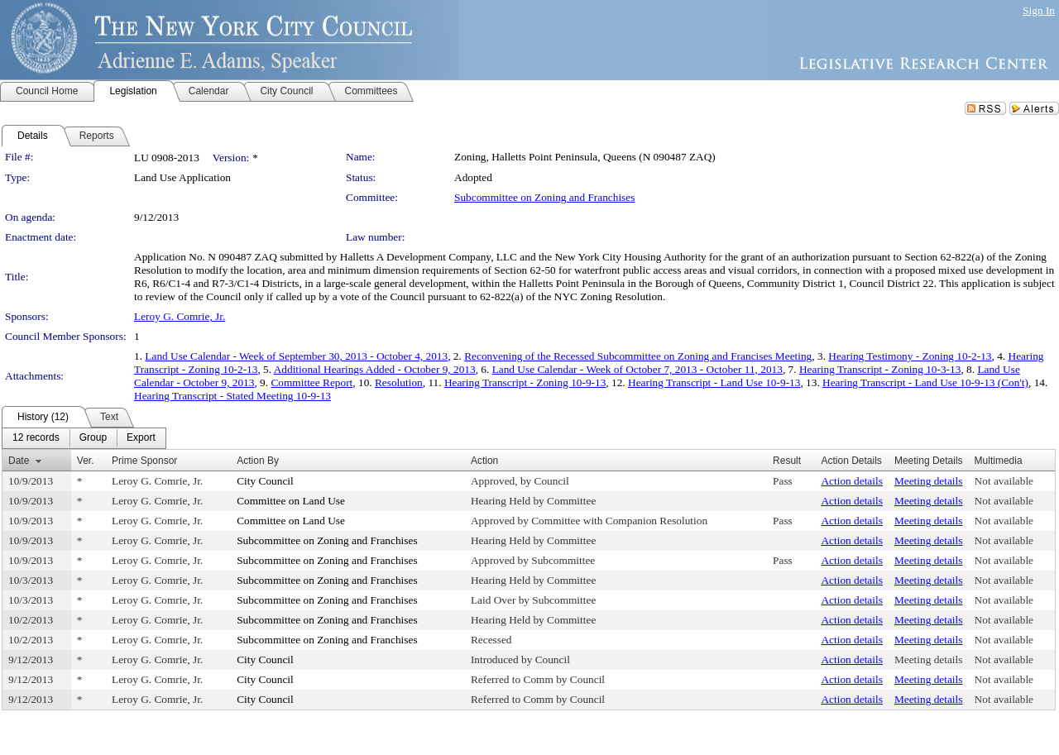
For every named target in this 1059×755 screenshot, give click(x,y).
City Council (265, 481)
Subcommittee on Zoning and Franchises (544, 197)
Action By (258, 460)
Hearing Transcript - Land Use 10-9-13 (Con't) (925, 382)
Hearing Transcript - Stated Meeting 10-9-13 (232, 395)
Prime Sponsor (144, 460)
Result (787, 460)
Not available (1004, 481)
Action (484, 460)
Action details (851, 481)
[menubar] (84, 438)
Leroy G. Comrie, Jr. (179, 316)
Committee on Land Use (291, 501)
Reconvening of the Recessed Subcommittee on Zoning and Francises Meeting (638, 356)
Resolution (399, 382)
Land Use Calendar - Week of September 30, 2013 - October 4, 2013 (296, 356)
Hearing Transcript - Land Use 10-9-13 (714, 382)
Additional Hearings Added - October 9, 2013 (375, 369)
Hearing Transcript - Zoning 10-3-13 (880, 369)
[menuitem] (35, 438)
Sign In (1039, 10)
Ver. (85, 460)
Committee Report (311, 382)
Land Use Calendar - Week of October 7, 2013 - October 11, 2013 (637, 369)
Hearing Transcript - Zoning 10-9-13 (525, 382)
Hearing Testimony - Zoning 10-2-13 (909, 356)
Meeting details (928, 481)
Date (18, 460)
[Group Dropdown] (93, 438)
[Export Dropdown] (141, 438)
